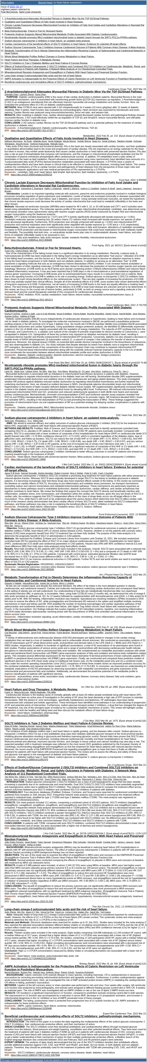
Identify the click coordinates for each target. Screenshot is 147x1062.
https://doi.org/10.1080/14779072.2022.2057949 (35, 1055)
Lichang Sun (71, 912)
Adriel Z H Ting (26, 777)
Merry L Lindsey (66, 583)
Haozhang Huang (104, 523)
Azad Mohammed (95, 726)
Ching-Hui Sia (119, 779)
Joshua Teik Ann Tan (76, 777)
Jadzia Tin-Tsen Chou (115, 726)
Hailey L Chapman (53, 188)
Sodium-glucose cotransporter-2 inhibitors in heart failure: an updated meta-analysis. (48, 41)
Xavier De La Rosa (49, 583)
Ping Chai (107, 779)
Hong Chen (140, 523)
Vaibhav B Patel (27, 316)
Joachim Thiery (112, 633)
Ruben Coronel (61, 473)
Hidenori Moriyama (13, 141)
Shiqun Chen (28, 523)
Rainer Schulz (67, 972)
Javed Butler (30, 842)
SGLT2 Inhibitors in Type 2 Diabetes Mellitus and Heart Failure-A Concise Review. (46, 63)
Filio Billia (51, 692)
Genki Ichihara (109, 141)
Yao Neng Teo (11, 777)
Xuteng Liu (107, 371)
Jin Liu (17, 523)
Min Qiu (21, 912)
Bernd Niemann (12, 972)
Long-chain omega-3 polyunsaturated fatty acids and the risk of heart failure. (43, 75)
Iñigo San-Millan (12, 188)
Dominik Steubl (94, 842)
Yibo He (65, 523)
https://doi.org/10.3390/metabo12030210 (31, 175)
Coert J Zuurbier (105, 473)
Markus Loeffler (96, 633)
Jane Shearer (139, 314)
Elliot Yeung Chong (57, 777)
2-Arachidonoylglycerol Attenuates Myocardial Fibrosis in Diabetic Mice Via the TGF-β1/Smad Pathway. (57, 18)
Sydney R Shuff (107, 188)
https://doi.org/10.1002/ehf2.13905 (28, 459)
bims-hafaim (7, 2)
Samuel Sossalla (29, 473)
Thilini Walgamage (77, 726)
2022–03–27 (16, 7)
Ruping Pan (26, 972)
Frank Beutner (63, 633)
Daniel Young (111, 314)
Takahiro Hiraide (124, 141)
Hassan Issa (39, 972)
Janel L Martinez (124, 188)
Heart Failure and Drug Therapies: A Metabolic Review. (32, 60)
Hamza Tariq (42, 726)
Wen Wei (9, 523)
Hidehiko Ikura (40, 141)
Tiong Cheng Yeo (53, 779)
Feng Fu (117, 371)
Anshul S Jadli (28, 314)
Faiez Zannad (44, 842)
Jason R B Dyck (12, 473)
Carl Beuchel (11, 633)
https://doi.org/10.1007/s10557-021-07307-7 (33, 130)
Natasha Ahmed (26, 726)
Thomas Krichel (36, 1060)
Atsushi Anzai (22, 144)
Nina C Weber (76, 473)
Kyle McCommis (9, 12)
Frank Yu (9, 692)
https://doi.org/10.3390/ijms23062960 (30, 715)
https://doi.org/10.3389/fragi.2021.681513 (32, 300)
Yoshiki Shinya (84, 141)
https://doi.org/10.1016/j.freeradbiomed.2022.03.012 (37, 410)
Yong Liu (18, 526)
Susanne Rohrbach (85, 972)
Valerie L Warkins (71, 188)
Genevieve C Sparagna (32, 188)
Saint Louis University (30, 12)
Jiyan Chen (128, 523)
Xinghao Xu (40, 523)
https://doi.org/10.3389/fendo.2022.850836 (32, 569)
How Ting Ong (123, 777)
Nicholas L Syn (94, 777)
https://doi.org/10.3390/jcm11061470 (29, 759)
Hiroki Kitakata (55, 141)
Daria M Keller (11, 726)
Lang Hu (9, 371)
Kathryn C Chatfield (90, 188)
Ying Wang (63, 371)
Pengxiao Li (20, 421)
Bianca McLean (21, 692)
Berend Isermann (79, 633)
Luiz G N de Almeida (45, 314)
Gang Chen (40, 94)
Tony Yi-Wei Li (20, 779)
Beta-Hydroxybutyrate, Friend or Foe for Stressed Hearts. (34, 31)
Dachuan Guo (54, 523)
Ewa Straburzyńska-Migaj (38, 729)
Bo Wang (90, 523)
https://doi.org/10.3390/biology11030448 (31, 1008)
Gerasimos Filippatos (62, 842)
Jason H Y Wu (32, 912)
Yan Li (125, 371)
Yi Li (29, 421)
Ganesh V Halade (13, 583)
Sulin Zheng (10, 912)
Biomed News (45, 2)
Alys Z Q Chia (109, 777)
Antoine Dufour (12, 316)
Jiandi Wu (94, 912)
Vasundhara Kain (31, 583)
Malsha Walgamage (58, 726)
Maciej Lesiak (18, 729)
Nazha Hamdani (45, 473)
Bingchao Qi (75, 371)
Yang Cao (9, 421)
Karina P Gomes (12, 314)
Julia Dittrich (23, 633)
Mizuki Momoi (69, 141)
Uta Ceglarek (126, 633)
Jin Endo (28, 141)
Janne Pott (36, 633)
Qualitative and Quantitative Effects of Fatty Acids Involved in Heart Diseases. (44, 22)
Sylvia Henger (48, 633)
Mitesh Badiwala (38, 692)
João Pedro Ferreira (14, 842)
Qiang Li (118, 523)
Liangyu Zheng (27, 94)
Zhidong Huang (78, 523)
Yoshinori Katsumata (39, 144)
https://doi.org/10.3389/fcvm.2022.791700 (32, 357)
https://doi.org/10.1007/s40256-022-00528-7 (33, 828)
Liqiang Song (31, 371)
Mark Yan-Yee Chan (71, 779)
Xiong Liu (59, 912)
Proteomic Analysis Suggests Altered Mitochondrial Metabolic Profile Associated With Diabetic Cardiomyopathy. (61, 34)
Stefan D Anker (34, 845)
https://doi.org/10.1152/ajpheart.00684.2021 (33, 622)
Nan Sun (52, 371)
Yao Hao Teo (40, 777)
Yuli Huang (105, 912)
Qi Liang (86, 371)
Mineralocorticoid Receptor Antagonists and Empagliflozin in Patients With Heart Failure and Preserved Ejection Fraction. (66, 72)
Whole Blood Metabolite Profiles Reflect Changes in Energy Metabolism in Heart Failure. (49, 56)
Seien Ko (96, 141)
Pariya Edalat (79, 314)
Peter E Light (91, 473)
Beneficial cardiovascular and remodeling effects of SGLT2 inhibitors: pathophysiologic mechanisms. (56, 82)
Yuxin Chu (9, 251)
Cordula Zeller (109, 842)
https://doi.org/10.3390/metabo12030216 (31, 681)
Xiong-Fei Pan (47, 912)
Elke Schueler (79, 842)
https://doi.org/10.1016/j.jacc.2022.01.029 (32, 901)
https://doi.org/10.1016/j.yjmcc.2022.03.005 (33, 509)
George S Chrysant (33, 1019)
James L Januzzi (125, 842)
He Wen (43, 371)
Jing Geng (96, 371)
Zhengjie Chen (11, 94)
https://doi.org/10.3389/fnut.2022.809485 (31, 240)
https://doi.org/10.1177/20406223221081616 (33, 958)
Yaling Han (38, 421)
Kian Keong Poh (35, 779)
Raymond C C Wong (91, 779)
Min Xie (33, 251)
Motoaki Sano (56, 144)
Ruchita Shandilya (95, 314)
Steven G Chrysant (14, 1019)
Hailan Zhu (83, 912)
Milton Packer (19, 845)
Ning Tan (9, 526)
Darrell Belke (125, 314)
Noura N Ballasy (64, 314)
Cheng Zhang (22, 251)
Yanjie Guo (19, 371)
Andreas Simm (53, 972)
